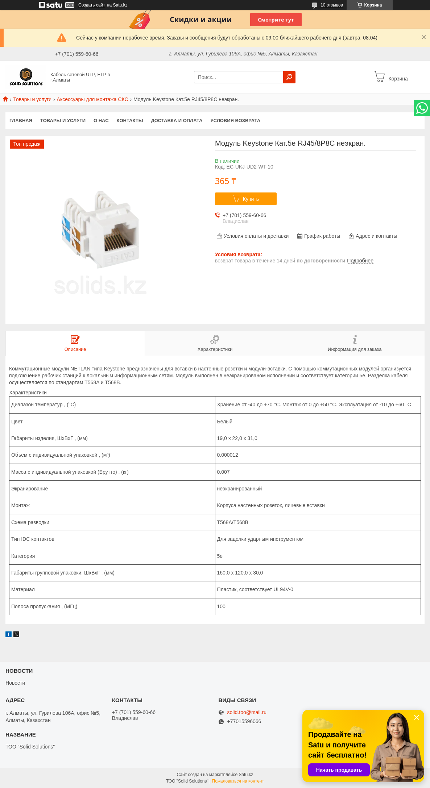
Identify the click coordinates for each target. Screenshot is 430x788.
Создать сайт (91, 5)
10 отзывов (332, 5)
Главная (20, 120)
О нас (101, 120)
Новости (15, 683)
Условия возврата (236, 120)
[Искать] (289, 77)
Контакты (130, 120)
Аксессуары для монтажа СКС (92, 99)
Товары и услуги (32, 99)
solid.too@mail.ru (246, 712)
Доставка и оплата (176, 120)
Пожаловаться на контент (238, 781)
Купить (251, 199)
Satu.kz (246, 774)
